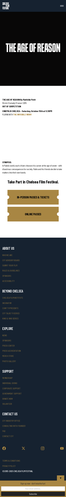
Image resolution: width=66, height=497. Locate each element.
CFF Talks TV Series (10, 313)
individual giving (9, 383)
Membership (7, 377)
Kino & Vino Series (10, 318)
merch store (8, 355)
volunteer (7, 403)
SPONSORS (6, 340)
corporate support (11, 388)
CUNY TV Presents (10, 308)
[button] (33, 197)
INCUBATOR (7, 303)
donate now (7, 398)
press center (8, 345)
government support (12, 393)
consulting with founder (13, 425)
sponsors (6, 275)
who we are (7, 255)
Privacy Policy (9, 466)
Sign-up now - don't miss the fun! (32, 483)
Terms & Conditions (11, 460)
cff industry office (11, 420)
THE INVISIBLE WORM (22, 114)
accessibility (8, 281)
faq (3, 431)
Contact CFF (8, 436)
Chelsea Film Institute (12, 297)
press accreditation (11, 350)
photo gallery (9, 361)
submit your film (9, 265)
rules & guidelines (10, 270)
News (4, 335)
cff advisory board (10, 260)
